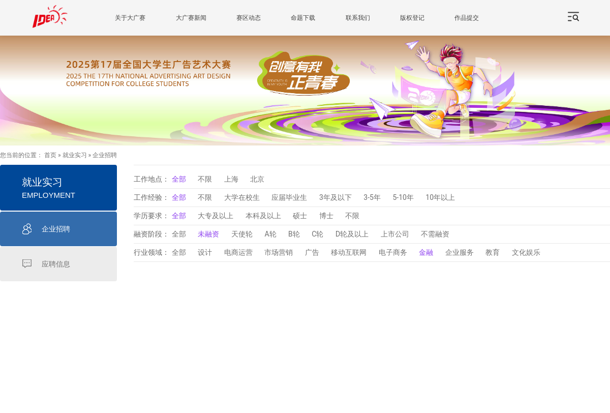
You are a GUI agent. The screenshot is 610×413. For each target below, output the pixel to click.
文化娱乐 (526, 252)
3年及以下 (335, 197)
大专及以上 (215, 216)
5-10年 (402, 197)
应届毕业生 (289, 197)
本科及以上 (263, 216)
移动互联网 (349, 252)
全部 (179, 179)
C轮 (317, 234)
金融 (426, 252)
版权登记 (412, 17)
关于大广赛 (130, 17)
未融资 (208, 234)
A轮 (270, 234)
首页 (50, 155)
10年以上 (440, 197)
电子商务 (393, 252)
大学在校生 (242, 197)
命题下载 (303, 17)
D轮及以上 (352, 234)
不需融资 (435, 234)
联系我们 (358, 17)
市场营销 (278, 252)
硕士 (300, 216)
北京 (257, 179)
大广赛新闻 (191, 17)
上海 (231, 179)
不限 (205, 179)
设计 (205, 252)
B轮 (294, 234)
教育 (492, 252)
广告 (312, 252)
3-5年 (372, 197)
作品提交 (466, 17)
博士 (326, 216)
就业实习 (75, 155)
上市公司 (395, 234)
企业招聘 (105, 155)
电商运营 (238, 252)
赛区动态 (248, 17)
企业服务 (459, 252)
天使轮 (242, 234)
